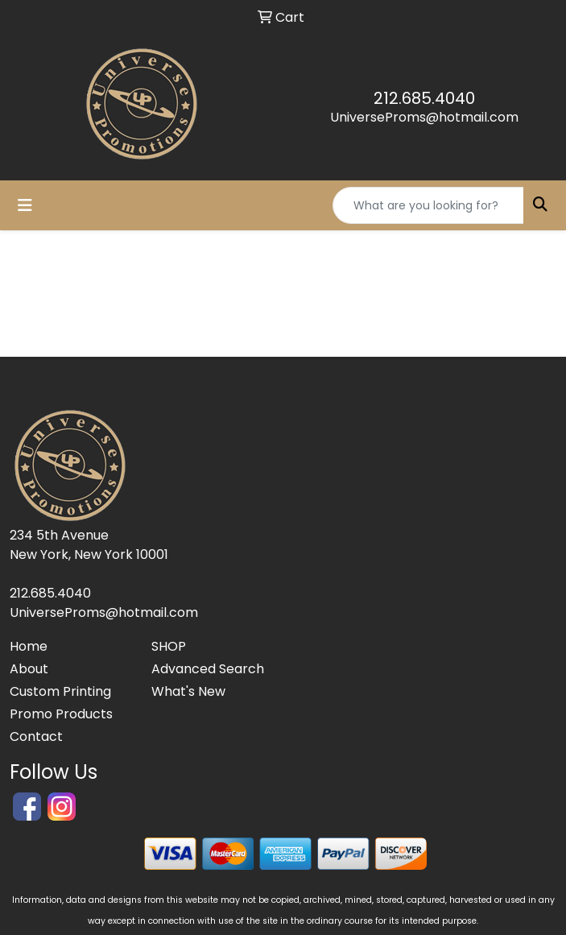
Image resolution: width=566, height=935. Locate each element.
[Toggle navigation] (25, 205)
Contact (36, 736)
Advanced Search (207, 669)
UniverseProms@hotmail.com (424, 117)
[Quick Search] (428, 205)
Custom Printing (60, 691)
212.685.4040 (424, 98)
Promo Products (61, 714)
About (29, 669)
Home (29, 646)
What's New (188, 691)
